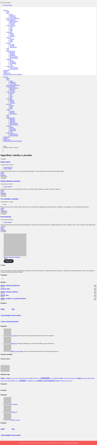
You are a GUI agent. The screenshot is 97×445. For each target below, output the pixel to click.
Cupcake (12, 35)
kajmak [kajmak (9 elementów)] (67, 378)
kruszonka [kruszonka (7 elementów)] (83, 378)
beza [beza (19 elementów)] (8, 378)
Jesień (11, 29)
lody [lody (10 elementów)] (86, 378)
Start (5, 146)
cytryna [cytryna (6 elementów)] (39, 378)
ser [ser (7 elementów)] (36, 380)
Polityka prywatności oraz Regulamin (13, 74)
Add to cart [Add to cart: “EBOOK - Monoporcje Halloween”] (9, 261)
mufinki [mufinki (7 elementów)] (9, 380)
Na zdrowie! (13, 62)
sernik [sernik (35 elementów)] (39, 380)
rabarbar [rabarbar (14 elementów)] (30, 380)
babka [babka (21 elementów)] (2, 378)
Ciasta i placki (10, 66)
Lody (11, 64)
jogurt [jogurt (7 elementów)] (64, 378)
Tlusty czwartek (14, 56)
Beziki (11, 14)
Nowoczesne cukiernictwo (13, 18)
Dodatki (12, 60)
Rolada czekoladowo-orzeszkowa (10, 181)
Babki (8, 11)
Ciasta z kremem (14, 67)
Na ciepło (12, 45)
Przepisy (6, 10)
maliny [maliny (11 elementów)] (2, 380)
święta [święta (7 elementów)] (71, 380)
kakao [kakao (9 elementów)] (70, 378)
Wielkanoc (12, 54)
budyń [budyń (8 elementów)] (20, 378)
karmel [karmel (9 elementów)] (73, 378)
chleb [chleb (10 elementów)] (23, 378)
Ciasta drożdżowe (11, 20)
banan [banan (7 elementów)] (6, 378)
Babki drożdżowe (14, 21)
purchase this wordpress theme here (70, 442)
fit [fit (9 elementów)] (50, 378)
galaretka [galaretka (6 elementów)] (52, 378)
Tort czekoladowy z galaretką (9, 199)
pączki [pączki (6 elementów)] (27, 380)
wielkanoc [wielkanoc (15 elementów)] (57, 380)
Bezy (8, 13)
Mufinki (12, 33)
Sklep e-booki (7, 73)
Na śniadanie (13, 63)
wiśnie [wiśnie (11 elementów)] (62, 380)
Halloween (12, 52)
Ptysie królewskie (6, 216)
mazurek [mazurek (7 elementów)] (5, 380)
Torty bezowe (13, 17)
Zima (11, 30)
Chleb (11, 40)
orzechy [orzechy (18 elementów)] (13, 380)
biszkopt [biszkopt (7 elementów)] (16, 378)
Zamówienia (7, 70)
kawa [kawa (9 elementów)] (76, 378)
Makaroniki (12, 15)
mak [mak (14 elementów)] (89, 378)
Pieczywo (9, 37)
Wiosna (11, 26)
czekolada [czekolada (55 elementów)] (45, 378)
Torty (8, 50)
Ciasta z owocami (11, 25)
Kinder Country (5, 162)
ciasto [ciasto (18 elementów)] (31, 378)
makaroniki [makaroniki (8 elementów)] (92, 378)
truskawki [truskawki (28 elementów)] (51, 380)
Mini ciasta (12, 22)
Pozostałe (12, 24)
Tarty (8, 48)
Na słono (12, 39)
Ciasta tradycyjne (14, 69)
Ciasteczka (9, 32)
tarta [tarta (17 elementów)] (43, 380)
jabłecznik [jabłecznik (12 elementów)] (56, 378)
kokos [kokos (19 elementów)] (79, 378)
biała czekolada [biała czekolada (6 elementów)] (12, 378)
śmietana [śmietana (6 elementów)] (68, 380)
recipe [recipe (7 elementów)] (34, 380)
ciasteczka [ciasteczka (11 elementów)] (26, 378)
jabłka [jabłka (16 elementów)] (61, 378)
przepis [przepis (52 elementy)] (22, 380)
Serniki (8, 43)
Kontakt (6, 71)
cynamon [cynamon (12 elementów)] (35, 378)
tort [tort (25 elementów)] (46, 380)
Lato (11, 28)
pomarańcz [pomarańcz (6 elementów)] (17, 380)
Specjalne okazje (11, 51)
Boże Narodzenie (14, 58)
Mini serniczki (13, 47)
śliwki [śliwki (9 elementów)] (65, 380)
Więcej (2, 174)
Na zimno (12, 44)
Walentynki (12, 55)
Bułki (11, 41)
